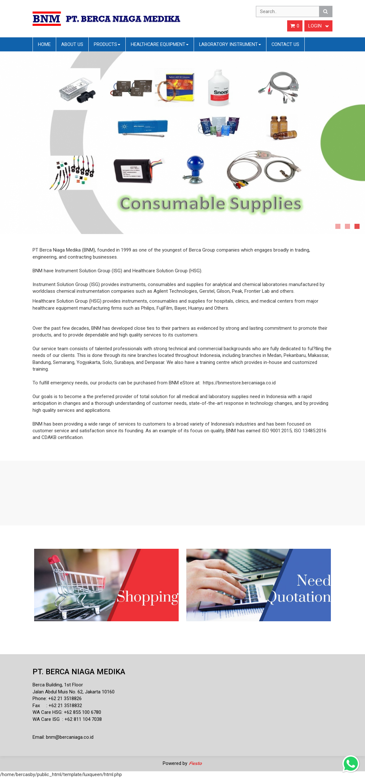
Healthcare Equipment (160, 44)
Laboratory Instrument (230, 44)
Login (318, 26)
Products (107, 44)
